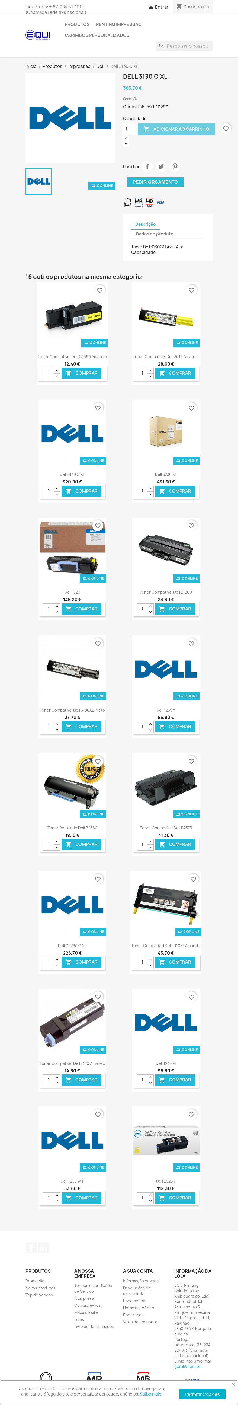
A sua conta (138, 1271)
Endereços (133, 1314)
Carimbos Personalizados (97, 35)
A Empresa (84, 1298)
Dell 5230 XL (166, 474)
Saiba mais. (151, 1394)
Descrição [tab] (145, 224)
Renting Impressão (119, 24)
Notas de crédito (138, 1307)
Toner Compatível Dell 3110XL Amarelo (165, 945)
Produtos (77, 24)
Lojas (79, 1319)
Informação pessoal (141, 1280)
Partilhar (147, 166)
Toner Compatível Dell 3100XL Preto (72, 710)
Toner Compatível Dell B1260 (166, 592)
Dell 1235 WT (72, 1181)
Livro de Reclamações (94, 1326)
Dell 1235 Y (165, 710)
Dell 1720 (72, 592)
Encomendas (135, 1300)
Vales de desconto (140, 1321)
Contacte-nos (87, 1305)
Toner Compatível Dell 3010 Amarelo (166, 356)
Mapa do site (86, 1312)
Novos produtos (40, 1288)
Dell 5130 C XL (72, 474)
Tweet (161, 166)
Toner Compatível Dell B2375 (166, 827)
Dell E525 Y (166, 1181)
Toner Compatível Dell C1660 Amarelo (72, 356)
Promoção (34, 1280)
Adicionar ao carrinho (176, 129)
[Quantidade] (129, 129)
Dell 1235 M (166, 1063)
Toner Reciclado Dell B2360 (72, 827)
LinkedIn (43, 1247)
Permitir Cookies (202, 1394)
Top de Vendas (39, 1295)
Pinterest (174, 166)
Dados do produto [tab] (154, 234)
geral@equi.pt (187, 1366)
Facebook (31, 1247)
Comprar (81, 373)
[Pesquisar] (184, 46)
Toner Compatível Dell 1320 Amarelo (72, 1063)
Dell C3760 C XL (72, 945)
